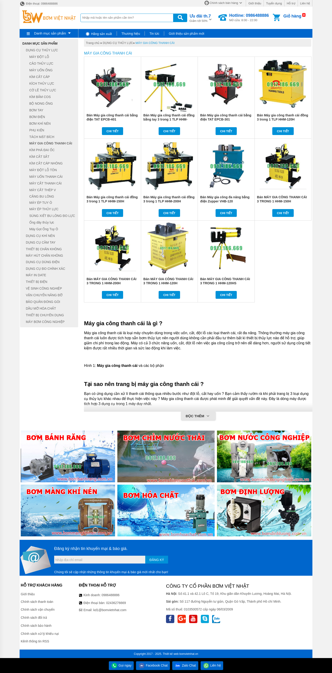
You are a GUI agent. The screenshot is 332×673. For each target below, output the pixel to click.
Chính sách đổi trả (34, 617)
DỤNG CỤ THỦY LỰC (118, 43)
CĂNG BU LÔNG (41, 196)
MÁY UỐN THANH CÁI (45, 176)
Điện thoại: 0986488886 (39, 3)
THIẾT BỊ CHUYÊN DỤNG (45, 315)
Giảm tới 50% (200, 18)
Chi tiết (113, 131)
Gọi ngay (121, 665)
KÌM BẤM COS (40, 97)
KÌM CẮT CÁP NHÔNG (46, 163)
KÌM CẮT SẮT (39, 156)
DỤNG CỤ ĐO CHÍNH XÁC (45, 268)
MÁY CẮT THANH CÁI (45, 183)
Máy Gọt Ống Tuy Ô (43, 229)
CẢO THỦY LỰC (41, 63)
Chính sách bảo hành (36, 625)
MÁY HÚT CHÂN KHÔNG (44, 255)
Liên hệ (305, 3)
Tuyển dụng (274, 3)
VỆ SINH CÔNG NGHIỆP (44, 288)
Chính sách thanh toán (37, 602)
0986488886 (111, 595)
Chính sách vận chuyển (38, 609)
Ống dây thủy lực (41, 222)
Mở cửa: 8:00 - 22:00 (249, 17)
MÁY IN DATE (36, 275)
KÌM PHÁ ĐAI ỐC (42, 150)
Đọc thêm (198, 416)
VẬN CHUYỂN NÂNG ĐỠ (44, 295)
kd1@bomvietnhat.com (109, 610)
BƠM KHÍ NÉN (40, 123)
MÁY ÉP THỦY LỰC (44, 209)
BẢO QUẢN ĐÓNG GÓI (43, 302)
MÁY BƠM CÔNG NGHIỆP (45, 322)
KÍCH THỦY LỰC (41, 83)
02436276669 (116, 603)
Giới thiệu (254, 3)
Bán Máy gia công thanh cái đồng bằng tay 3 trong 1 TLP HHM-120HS (169, 119)
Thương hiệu (131, 33)
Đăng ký (156, 560)
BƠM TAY (36, 110)
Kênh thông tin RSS (35, 641)
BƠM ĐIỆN (37, 117)
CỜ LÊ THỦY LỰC (42, 90)
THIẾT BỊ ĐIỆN (36, 282)
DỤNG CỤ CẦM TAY (41, 242)
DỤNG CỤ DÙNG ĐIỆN (42, 262)
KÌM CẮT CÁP (39, 77)
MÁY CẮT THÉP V (42, 190)
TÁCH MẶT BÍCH (41, 137)
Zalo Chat (185, 665)
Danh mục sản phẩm (50, 33)
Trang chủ (92, 43)
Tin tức (154, 33)
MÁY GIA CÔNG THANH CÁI (155, 43)
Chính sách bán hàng (224, 3)
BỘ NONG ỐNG (41, 103)
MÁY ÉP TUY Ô (40, 202)
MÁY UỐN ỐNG (41, 70)
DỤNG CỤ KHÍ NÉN (40, 236)
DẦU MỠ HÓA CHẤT (41, 308)
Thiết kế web (171, 654)
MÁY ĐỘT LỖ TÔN (43, 170)
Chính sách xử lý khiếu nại (40, 634)
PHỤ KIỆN (36, 130)
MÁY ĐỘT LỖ (39, 57)
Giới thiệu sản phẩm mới (186, 33)
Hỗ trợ (291, 3)
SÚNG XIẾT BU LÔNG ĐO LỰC (52, 216)
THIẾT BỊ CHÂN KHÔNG (44, 249)
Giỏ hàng (292, 16)
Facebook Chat (153, 665)
